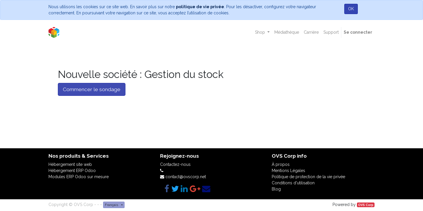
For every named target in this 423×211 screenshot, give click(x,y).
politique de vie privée (200, 6)
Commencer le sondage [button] (91, 89)
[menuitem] (286, 32)
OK (351, 8)
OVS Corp (365, 205)
